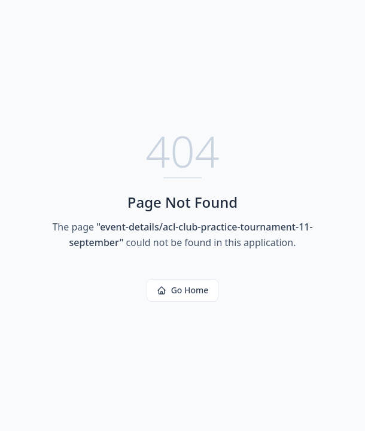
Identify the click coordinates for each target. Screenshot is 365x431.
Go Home (183, 290)
